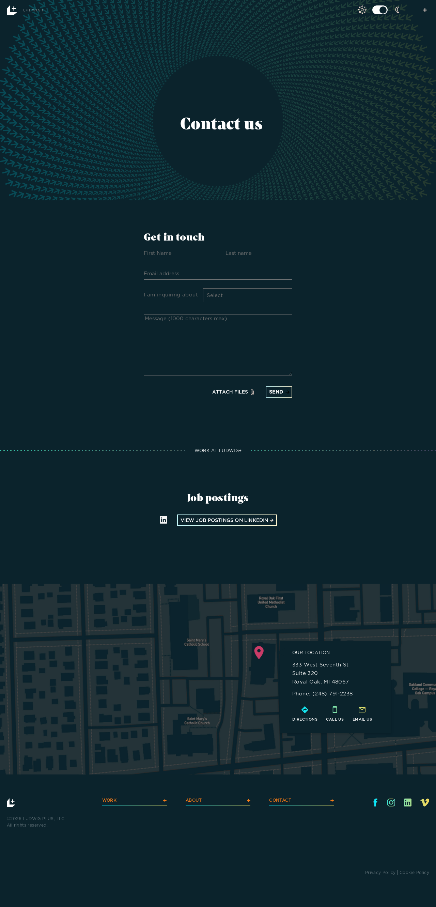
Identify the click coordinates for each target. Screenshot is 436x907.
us (369, 719)
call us (335, 719)
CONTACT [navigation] (301, 801)
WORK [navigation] (134, 801)
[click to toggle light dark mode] (380, 9)
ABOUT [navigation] (218, 801)
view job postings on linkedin (227, 520)
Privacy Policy (380, 872)
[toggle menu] (425, 11)
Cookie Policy (414, 872)
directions (304, 719)
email (360, 719)
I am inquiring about (171, 294)
